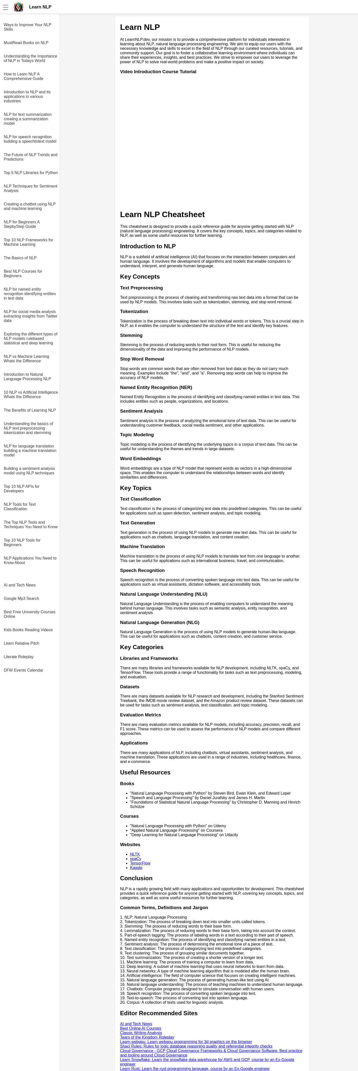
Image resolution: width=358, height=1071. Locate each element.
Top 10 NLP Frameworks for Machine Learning (28, 242)
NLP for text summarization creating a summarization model (28, 119)
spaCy (135, 859)
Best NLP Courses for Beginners (23, 273)
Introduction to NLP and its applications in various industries (27, 96)
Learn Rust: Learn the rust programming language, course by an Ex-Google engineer (195, 1069)
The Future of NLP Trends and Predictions (30, 157)
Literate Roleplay (19, 657)
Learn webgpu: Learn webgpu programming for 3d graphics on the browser (186, 1042)
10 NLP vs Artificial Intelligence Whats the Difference (31, 394)
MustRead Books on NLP (26, 43)
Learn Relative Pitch (21, 643)
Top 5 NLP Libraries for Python (31, 173)
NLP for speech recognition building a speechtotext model (30, 139)
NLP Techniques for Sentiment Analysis (30, 188)
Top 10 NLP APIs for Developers (22, 488)
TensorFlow (140, 863)
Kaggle (136, 868)
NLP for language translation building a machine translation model (30, 450)
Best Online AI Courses (140, 1028)
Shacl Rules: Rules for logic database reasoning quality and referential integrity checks (196, 1046)
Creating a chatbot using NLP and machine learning (30, 206)
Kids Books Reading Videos (28, 630)
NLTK (135, 854)
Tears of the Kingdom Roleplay (147, 1037)
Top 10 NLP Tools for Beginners (22, 542)
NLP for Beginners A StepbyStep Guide (22, 224)
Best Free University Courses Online (29, 614)
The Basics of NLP (20, 258)
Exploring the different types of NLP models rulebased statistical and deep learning (30, 338)
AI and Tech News (20, 585)
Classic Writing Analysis (141, 1033)
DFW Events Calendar (23, 670)
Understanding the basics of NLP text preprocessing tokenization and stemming (28, 428)
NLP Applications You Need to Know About (30, 560)
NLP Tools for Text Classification (20, 506)
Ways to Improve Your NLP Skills (27, 27)
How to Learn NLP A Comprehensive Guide (23, 76)
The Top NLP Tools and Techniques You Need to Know (31, 524)
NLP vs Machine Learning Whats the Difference (26, 358)
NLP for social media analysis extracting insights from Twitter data (30, 316)
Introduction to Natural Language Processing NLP (27, 376)
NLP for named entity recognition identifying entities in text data (30, 293)
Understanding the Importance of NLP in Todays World (30, 58)
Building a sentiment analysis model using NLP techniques (29, 470)
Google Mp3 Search (21, 598)
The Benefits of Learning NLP (30, 410)
